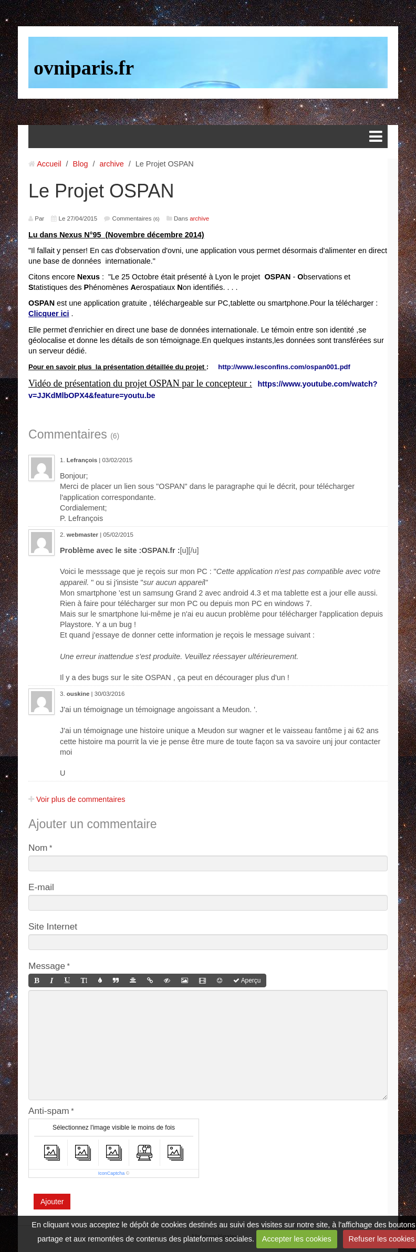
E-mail (41, 887)
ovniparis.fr (84, 68)
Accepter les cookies (296, 1239)
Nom (37, 847)
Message (46, 966)
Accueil (49, 164)
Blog (80, 164)
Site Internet (52, 926)
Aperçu (247, 980)
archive (111, 164)
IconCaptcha (111, 1173)
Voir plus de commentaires (77, 799)
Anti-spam (48, 1110)
